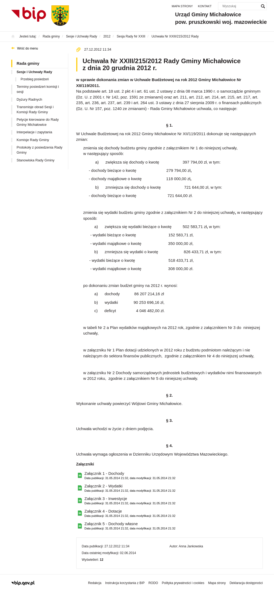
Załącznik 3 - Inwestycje (130, 501)
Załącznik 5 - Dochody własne (130, 526)
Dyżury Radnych (29, 99)
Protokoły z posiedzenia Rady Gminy (39, 149)
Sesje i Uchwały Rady (34, 72)
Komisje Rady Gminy (33, 140)
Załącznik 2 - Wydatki (130, 488)
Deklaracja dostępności (246, 583)
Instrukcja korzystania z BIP (124, 583)
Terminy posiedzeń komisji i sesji (38, 89)
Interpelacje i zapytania (34, 132)
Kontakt (205, 6)
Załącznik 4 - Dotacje (130, 513)
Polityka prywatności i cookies (183, 583)
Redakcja (94, 583)
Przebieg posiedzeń (35, 79)
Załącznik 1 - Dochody (130, 475)
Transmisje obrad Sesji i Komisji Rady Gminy (35, 109)
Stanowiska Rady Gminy (36, 160)
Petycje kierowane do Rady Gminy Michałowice (38, 122)
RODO (153, 583)
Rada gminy (28, 63)
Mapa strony (182, 6)
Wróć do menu (27, 48)
